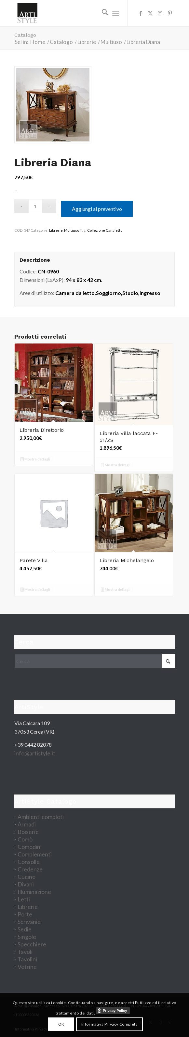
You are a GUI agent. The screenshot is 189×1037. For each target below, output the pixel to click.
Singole (27, 936)
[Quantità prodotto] (35, 206)
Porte (25, 914)
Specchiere (32, 944)
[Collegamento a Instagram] (160, 13)
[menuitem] (101, 13)
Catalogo (25, 35)
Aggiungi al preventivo (97, 209)
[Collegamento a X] (150, 13)
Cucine (26, 876)
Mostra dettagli (35, 459)
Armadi (27, 824)
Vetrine (27, 966)
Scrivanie (29, 921)
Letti (24, 899)
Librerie (56, 230)
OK (61, 1024)
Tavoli (25, 951)
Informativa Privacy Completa (109, 1024)
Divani (26, 884)
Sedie (25, 929)
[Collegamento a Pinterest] (170, 13)
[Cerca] (101, 13)
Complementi (35, 854)
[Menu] (115, 13)
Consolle (29, 861)
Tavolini (27, 959)
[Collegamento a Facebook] (140, 13)
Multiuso (71, 230)
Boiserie (28, 831)
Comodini (30, 846)
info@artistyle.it (34, 753)
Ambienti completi (41, 816)
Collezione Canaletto (104, 230)
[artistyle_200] (78, 13)
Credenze (30, 869)
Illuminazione (34, 891)
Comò (25, 839)
